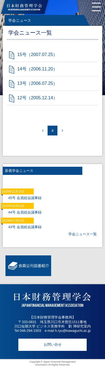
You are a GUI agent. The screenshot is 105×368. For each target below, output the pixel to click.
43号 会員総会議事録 (25, 227)
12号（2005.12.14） (37, 97)
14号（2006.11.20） (37, 68)
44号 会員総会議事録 (25, 212)
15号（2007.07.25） (37, 54)
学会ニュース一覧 (82, 234)
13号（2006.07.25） (37, 83)
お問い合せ (53, 345)
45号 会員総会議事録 (25, 198)
